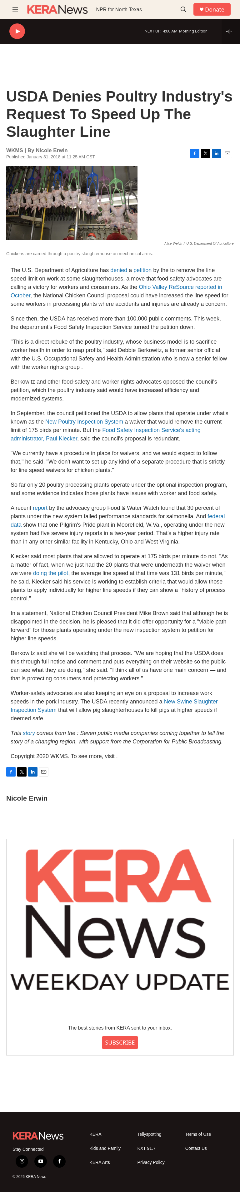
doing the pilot (50, 573)
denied (118, 270)
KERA (95, 1134)
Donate (214, 9)
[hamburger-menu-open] (15, 9)
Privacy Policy (151, 1162)
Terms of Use (198, 1134)
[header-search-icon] (183, 9)
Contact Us (196, 1148)
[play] (17, 31)
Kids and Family (105, 1148)
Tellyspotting (150, 1134)
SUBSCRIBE (120, 1042)
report (41, 508)
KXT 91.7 (147, 1148)
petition (142, 270)
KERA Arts (99, 1162)
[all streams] (231, 31)
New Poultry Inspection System (84, 422)
